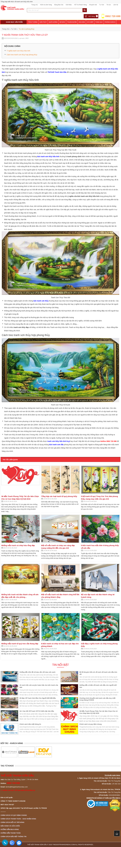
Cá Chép (90, 22)
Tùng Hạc (99, 22)
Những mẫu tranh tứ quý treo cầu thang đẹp (19, 644)
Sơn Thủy (43, 22)
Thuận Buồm (72, 22)
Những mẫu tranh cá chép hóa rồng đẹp (18, 545)
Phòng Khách (110, 22)
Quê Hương (53, 22)
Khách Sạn (43, 26)
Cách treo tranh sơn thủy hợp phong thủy (22, 55)
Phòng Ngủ (32, 26)
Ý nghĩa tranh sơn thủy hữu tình (18, 51)
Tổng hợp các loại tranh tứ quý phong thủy (59, 496)
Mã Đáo (62, 22)
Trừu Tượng (32, 22)
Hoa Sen (82, 22)
